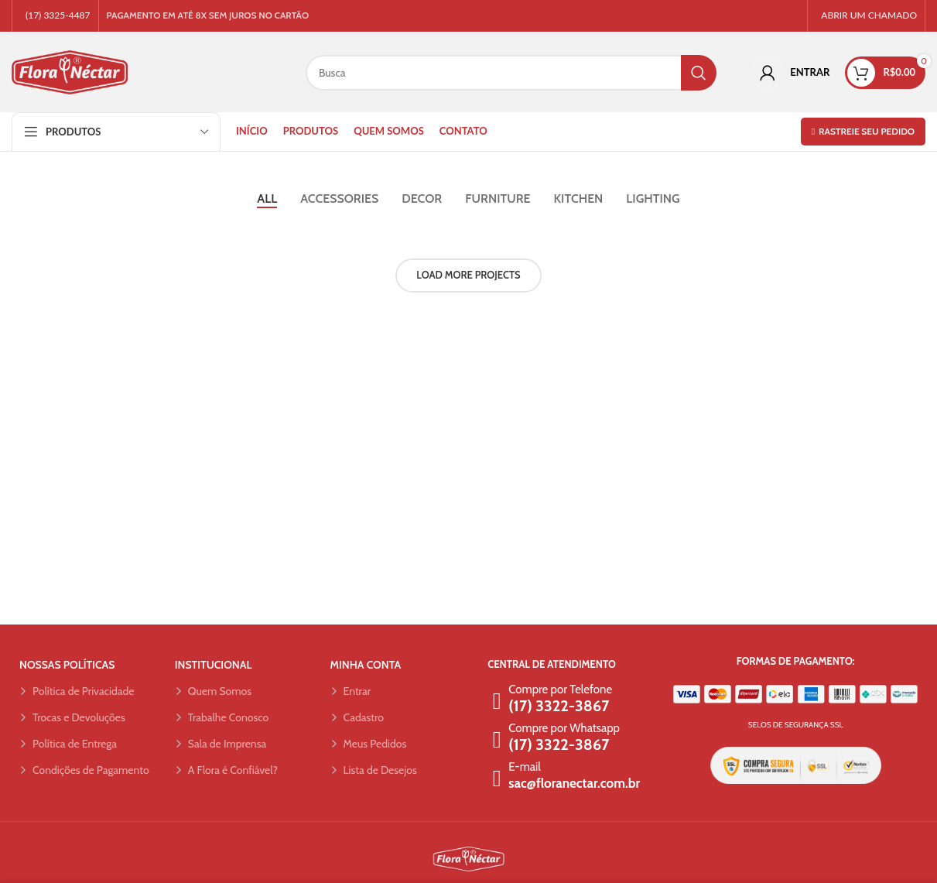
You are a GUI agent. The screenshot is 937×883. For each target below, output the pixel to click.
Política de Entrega (68, 745)
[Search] (511, 73)
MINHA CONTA (366, 666)
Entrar (350, 693)
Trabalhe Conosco (221, 719)
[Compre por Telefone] (496, 702)
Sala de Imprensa (220, 745)
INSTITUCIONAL (213, 666)
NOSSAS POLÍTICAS (67, 666)
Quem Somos (213, 693)
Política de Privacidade (76, 693)
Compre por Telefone (560, 691)
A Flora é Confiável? (226, 772)
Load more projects (468, 276)
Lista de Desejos (373, 772)
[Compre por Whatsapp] (496, 741)
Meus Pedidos (368, 745)
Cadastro (357, 719)
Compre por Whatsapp (564, 730)
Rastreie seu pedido (863, 133)
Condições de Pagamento (84, 772)
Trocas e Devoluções (72, 719)
